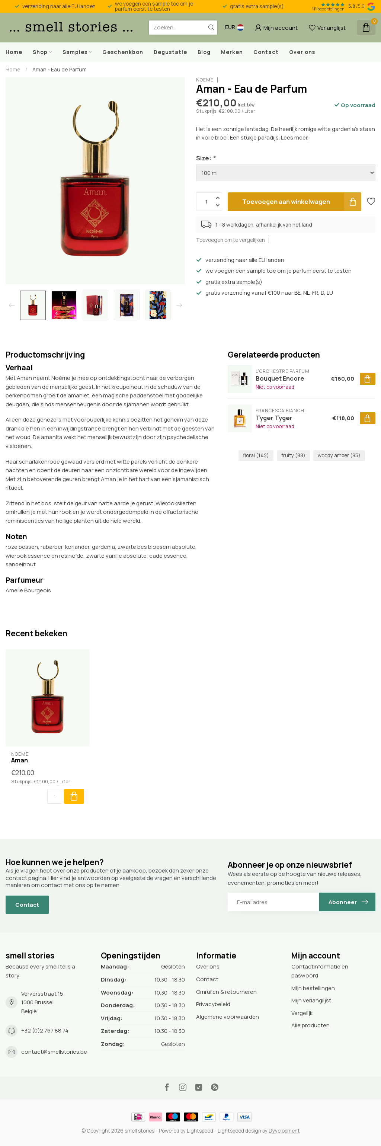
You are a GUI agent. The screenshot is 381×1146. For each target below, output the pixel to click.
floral (256, 455)
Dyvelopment (284, 1130)
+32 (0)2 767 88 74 (44, 1030)
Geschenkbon (122, 51)
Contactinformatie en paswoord (319, 971)
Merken (232, 51)
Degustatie (170, 51)
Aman (19, 760)
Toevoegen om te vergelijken (230, 240)
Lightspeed (200, 1130)
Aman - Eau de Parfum (59, 69)
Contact (266, 51)
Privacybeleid (213, 1004)
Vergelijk (302, 1013)
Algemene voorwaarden (227, 1017)
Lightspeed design (239, 1130)
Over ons (302, 51)
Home (14, 51)
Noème (205, 80)
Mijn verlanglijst (311, 1000)
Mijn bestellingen (313, 988)
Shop (40, 51)
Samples (75, 51)
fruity (293, 455)
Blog (204, 51)
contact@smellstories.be (54, 1052)
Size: (205, 158)
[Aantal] (54, 796)
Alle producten (310, 1025)
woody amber (339, 455)
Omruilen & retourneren (226, 992)
